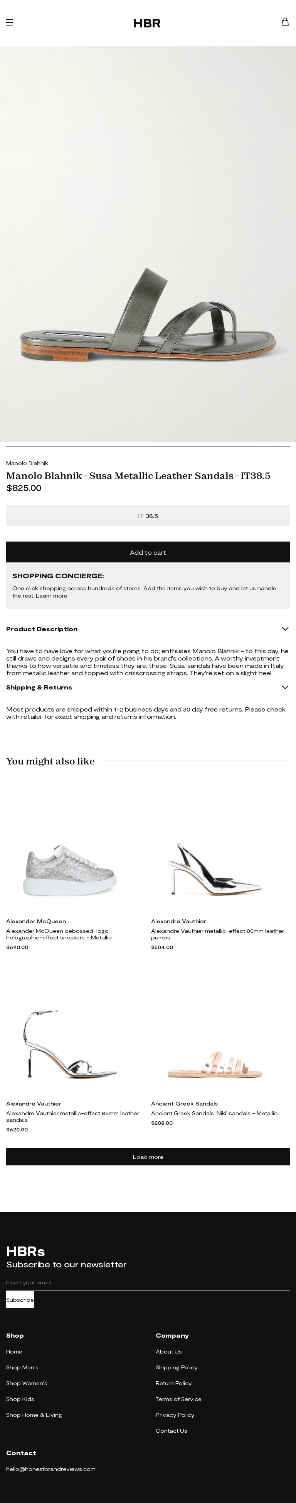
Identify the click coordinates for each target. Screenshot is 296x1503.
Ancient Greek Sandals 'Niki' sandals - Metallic (214, 1113)
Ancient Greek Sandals (184, 1103)
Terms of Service (179, 1399)
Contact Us (171, 1430)
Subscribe (20, 1299)
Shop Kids (20, 1399)
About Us (169, 1351)
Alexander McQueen (36, 921)
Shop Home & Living (34, 1414)
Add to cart (148, 552)
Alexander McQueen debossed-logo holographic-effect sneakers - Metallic (59, 934)
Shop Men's (22, 1367)
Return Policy (174, 1383)
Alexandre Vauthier (178, 921)
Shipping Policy (177, 1367)
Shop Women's (26, 1383)
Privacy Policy (175, 1414)
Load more (148, 1156)
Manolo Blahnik (27, 463)
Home (14, 1351)
